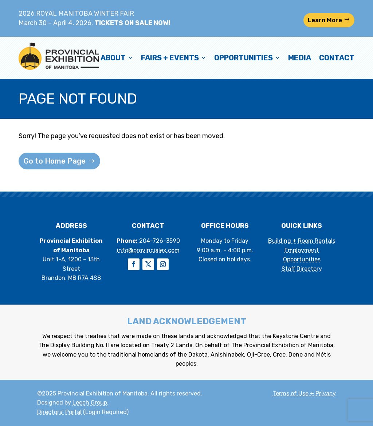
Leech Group (89, 402)
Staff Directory (302, 268)
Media (299, 57)
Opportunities (243, 57)
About (113, 57)
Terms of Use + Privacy (304, 393)
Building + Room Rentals (301, 240)
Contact (336, 57)
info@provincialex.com (148, 250)
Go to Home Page (55, 161)
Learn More (325, 20)
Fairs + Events (170, 57)
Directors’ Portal (59, 412)
